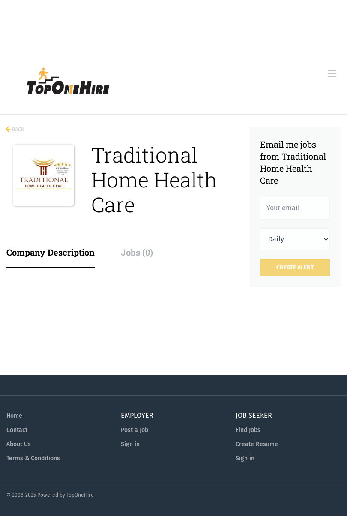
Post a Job (134, 430)
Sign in (130, 444)
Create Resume (257, 444)
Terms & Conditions (33, 458)
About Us (18, 444)
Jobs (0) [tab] (137, 252)
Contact (16, 430)
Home (14, 415)
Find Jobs (248, 430)
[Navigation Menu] (332, 73)
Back (17, 130)
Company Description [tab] (50, 252)
